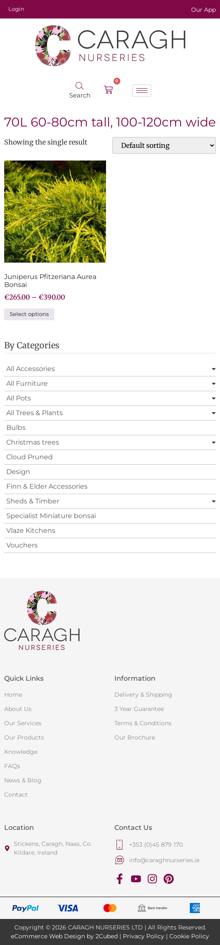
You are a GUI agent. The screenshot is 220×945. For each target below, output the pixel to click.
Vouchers (22, 545)
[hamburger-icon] (141, 90)
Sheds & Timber (32, 501)
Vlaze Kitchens (30, 530)
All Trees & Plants (34, 413)
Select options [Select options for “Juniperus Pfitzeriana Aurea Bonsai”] (29, 314)
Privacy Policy (143, 936)
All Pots (18, 398)
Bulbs (16, 428)
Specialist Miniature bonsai (51, 516)
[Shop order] (164, 145)
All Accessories (30, 369)
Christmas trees (32, 442)
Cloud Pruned (29, 457)
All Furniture (27, 383)
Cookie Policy (189, 936)
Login (16, 8)
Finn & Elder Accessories (47, 486)
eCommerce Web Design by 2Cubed (64, 936)
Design (18, 472)
